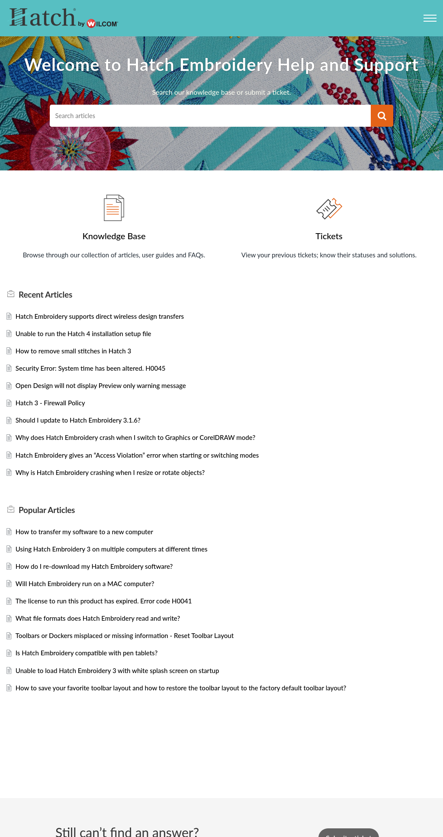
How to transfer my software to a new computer (89, 539)
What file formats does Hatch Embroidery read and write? (103, 629)
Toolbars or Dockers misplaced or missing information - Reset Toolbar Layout (131, 647)
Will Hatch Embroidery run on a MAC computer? (89, 593)
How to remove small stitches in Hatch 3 (77, 353)
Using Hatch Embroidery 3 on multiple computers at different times (117, 557)
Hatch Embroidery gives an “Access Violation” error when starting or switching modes (145, 461)
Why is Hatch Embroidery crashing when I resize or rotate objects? (116, 479)
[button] (382, 116)
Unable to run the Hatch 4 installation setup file (88, 335)
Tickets (328, 236)
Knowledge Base (113, 236)
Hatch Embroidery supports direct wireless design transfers (105, 317)
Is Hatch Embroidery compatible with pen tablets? (91, 665)
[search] (210, 116)
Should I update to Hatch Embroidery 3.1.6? (82, 425)
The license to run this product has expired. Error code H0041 (109, 611)
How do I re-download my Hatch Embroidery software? (99, 575)
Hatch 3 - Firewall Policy (53, 407)
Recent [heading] (45, 295)
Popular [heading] (47, 517)
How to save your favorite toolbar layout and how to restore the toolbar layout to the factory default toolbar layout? (191, 701)
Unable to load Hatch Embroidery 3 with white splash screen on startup (124, 683)
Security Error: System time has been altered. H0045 (95, 371)
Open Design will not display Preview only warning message (106, 389)
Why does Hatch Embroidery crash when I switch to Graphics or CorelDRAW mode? (143, 443)
